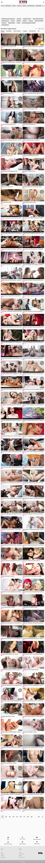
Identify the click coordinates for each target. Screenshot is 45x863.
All (36, 28)
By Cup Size (32, 31)
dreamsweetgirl (11, 22)
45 (39, 817)
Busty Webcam (31, 5)
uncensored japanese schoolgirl (28, 22)
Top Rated (8, 31)
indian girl (19, 18)
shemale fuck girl (5, 20)
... (35, 817)
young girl (31, 20)
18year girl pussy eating (38, 18)
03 (10, 817)
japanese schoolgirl (39, 20)
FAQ (2, 852)
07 (24, 817)
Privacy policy (22, 854)
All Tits (2, 5)
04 (13, 817)
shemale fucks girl (27, 18)
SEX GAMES (38, 5)
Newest (3, 31)
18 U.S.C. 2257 (22, 857)
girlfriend (25, 20)
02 (6, 817)
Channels (19, 5)
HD (39, 28)
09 (31, 817)
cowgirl (18, 22)
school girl (4, 22)
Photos (14, 5)
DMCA (20, 855)
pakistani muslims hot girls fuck (8, 18)
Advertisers (3, 857)
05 (17, 817)
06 (20, 817)
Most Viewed (17, 31)
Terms (20, 852)
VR (42, 28)
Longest (25, 31)
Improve (2, 855)
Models (24, 5)
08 (28, 817)
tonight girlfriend (5, 24)
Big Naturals (8, 5)
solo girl (12, 20)
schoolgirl (19, 20)
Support (2, 854)
